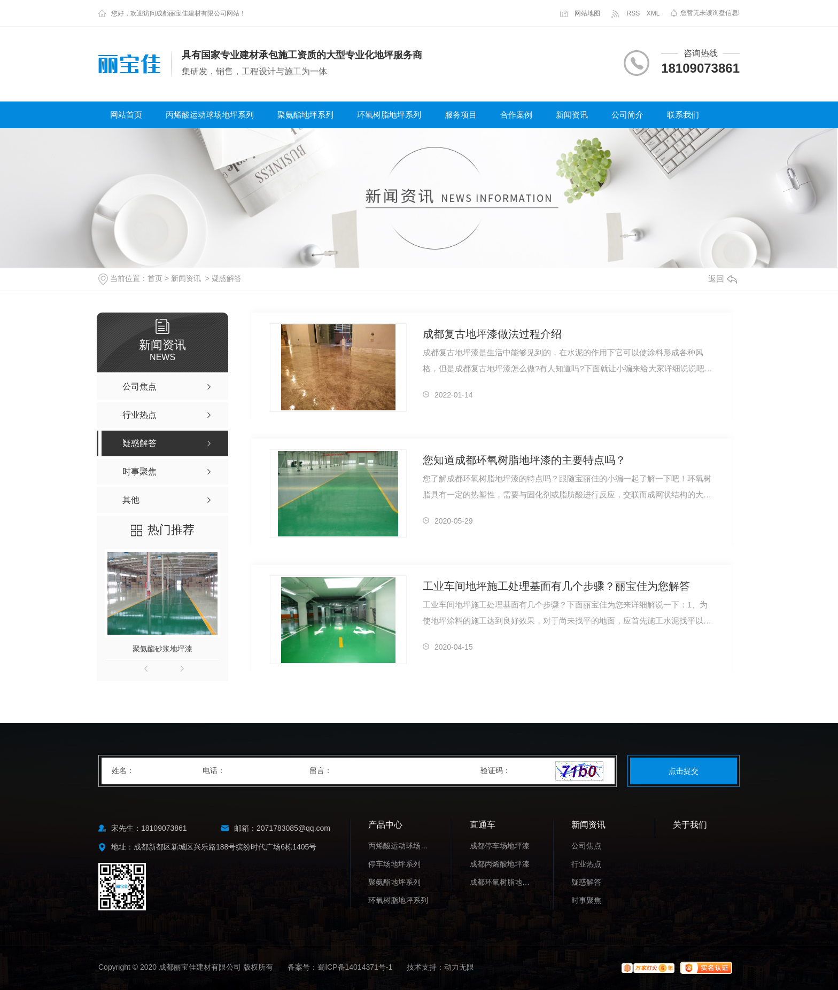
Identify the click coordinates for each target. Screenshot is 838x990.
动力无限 (459, 967)
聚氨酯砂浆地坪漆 (162, 648)
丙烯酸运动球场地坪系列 (210, 114)
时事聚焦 (586, 900)
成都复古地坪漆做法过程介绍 (492, 334)
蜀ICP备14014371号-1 (354, 967)
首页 (155, 278)
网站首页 (126, 114)
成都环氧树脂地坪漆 (502, 882)
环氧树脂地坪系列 (389, 114)
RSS (625, 13)
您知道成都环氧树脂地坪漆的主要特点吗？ (524, 460)
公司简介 (627, 114)
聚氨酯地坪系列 (305, 114)
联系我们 (683, 114)
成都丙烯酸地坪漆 (500, 864)
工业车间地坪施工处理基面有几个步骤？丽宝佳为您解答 (556, 586)
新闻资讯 (572, 114)
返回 (722, 278)
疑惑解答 (227, 278)
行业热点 (586, 864)
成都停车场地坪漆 (500, 845)
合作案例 (516, 114)
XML (653, 13)
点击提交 (684, 771)
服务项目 (461, 114)
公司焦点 (586, 845)
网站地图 (580, 13)
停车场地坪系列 (394, 864)
